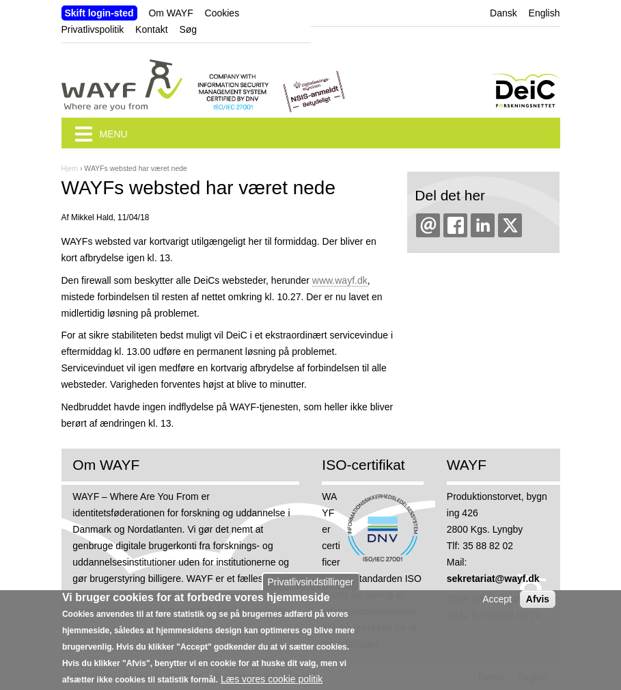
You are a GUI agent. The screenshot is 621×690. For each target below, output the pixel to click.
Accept (497, 604)
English (544, 13)
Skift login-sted (99, 13)
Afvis (537, 604)
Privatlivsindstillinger (310, 587)
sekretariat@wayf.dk (493, 578)
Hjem (70, 168)
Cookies (222, 13)
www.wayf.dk (340, 280)
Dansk (503, 13)
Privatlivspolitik (92, 29)
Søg (188, 29)
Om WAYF (170, 13)
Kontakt (151, 29)
